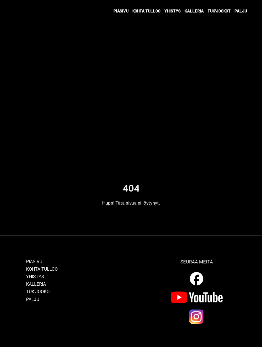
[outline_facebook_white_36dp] (196, 273)
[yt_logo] (197, 293)
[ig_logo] (196, 311)
